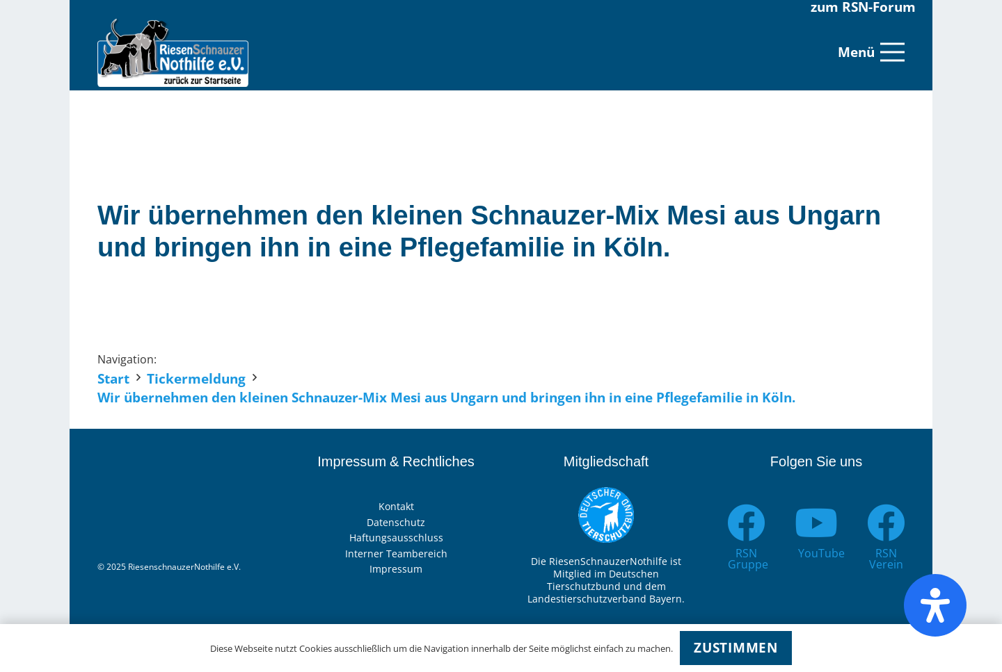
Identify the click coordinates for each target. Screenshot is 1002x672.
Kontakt (396, 506)
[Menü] (871, 52)
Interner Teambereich (396, 553)
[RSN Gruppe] (746, 523)
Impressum (395, 568)
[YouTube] (816, 523)
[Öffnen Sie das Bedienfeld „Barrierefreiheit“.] (935, 605)
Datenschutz (396, 522)
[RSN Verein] (886, 523)
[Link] (172, 52)
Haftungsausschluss (396, 537)
